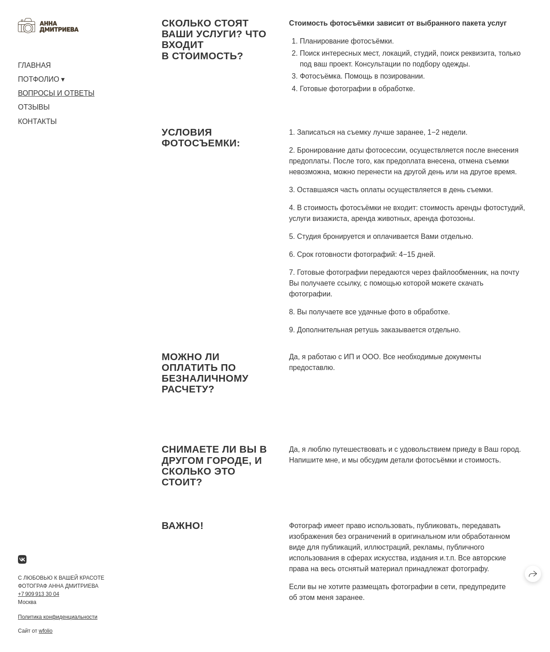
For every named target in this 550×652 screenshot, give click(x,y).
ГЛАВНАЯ (34, 65)
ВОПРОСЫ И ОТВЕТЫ (56, 93)
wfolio (46, 631)
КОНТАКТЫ (37, 121)
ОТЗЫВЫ (34, 107)
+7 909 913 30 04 (38, 594)
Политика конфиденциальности (57, 617)
